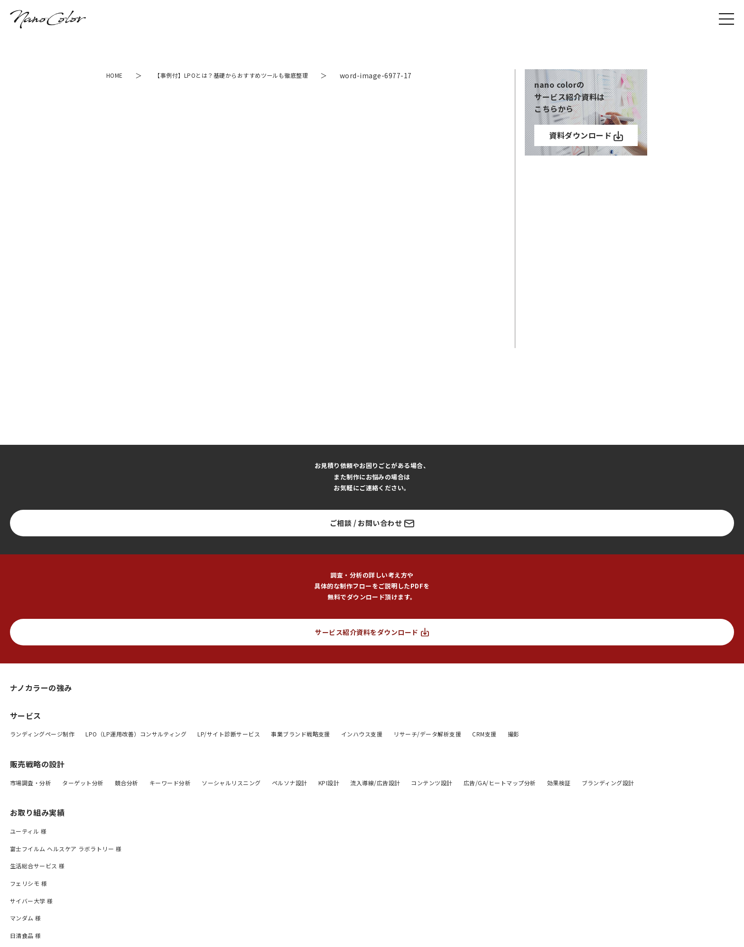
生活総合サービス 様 (37, 866)
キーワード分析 (170, 783)
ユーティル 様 (28, 831)
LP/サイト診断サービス (228, 734)
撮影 (514, 734)
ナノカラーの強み (41, 687)
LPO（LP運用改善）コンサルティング (135, 734)
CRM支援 (484, 734)
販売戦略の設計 (37, 764)
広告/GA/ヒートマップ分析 (500, 783)
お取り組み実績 (37, 812)
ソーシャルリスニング (231, 783)
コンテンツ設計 (431, 783)
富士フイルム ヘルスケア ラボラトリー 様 (65, 849)
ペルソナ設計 (289, 783)
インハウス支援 (361, 734)
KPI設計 (328, 783)
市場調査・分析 (30, 783)
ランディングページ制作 (42, 734)
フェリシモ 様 (28, 883)
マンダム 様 (25, 918)
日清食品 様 (25, 935)
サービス (25, 715)
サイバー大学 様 (31, 901)
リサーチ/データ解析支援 (427, 734)
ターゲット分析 (82, 783)
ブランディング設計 (608, 783)
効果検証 (559, 783)
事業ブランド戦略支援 (300, 734)
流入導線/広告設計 (375, 783)
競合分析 (127, 783)
